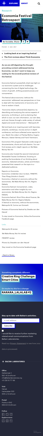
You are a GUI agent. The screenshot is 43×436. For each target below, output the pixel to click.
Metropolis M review (10, 229)
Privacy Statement (18, 343)
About (24, 3)
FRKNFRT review (8, 238)
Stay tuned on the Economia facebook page (19, 247)
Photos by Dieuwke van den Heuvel (15, 242)
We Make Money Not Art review (14, 233)
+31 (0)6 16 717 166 (8, 380)
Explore (13, 3)
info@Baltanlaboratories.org (12, 378)
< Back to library (8, 255)
